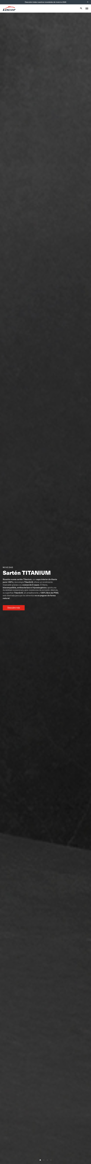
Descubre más (13, 608)
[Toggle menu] (86, 8)
